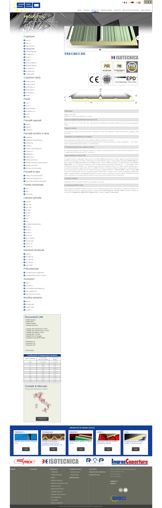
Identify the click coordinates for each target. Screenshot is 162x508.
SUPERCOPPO (30, 74)
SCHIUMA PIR (75, 474)
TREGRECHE (53, 22)
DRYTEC (28, 227)
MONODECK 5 (30, 90)
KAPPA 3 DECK (30, 81)
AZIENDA (86, 10)
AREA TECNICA (146, 10)
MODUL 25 (29, 246)
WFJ (27, 191)
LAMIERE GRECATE (56, 491)
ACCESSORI (54, 500)
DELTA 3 (28, 40)
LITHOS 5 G (29, 151)
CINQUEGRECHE (31, 51)
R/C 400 (28, 213)
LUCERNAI (29, 286)
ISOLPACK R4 (30, 46)
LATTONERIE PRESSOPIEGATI (35, 288)
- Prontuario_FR (30, 345)
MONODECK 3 (30, 87)
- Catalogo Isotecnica (31, 325)
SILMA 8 (28, 232)
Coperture (29, 36)
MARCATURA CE (75, 472)
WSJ (27, 189)
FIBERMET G (30, 154)
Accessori (29, 279)
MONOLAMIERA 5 (31, 65)
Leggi (25, 449)
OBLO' (28, 283)
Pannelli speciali (32, 120)
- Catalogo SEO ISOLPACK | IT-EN (36, 329)
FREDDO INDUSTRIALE (57, 488)
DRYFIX (28, 127)
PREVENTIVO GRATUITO (130, 10)
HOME (79, 10)
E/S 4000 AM (29, 257)
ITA (146, 2)
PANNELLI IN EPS (56, 486)
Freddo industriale (33, 184)
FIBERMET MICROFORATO (34, 140)
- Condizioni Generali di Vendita (35, 338)
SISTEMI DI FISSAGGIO (33, 294)
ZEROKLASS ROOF (31, 165)
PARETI (53, 477)
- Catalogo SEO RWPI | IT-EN (34, 332)
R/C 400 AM (29, 262)
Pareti (27, 99)
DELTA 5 (28, 43)
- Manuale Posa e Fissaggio (33, 336)
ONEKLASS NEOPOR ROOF (34, 175)
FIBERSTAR (29, 143)
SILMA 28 (29, 235)
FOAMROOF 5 (30, 54)
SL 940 (28, 216)
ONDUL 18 (29, 244)
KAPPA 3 (28, 57)
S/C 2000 (28, 210)
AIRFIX (28, 124)
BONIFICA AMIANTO (57, 503)
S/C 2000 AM (29, 259)
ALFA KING (29, 194)
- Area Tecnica (29, 350)
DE (131, 2)
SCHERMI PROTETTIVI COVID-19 (36, 275)
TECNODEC (29, 265)
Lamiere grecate (33, 197)
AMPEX (28, 254)
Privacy (115, 481)
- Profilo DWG (29, 321)
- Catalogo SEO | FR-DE (32, 334)
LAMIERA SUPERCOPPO (33, 224)
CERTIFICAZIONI (106, 10)
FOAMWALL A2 (30, 111)
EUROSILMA (30, 241)
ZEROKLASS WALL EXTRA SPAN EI (37, 162)
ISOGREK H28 (30, 71)
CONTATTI (117, 10)
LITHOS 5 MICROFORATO (34, 148)
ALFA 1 (28, 103)
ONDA (28, 117)
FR (124, 2)
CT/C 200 (28, 204)
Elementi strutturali (34, 250)
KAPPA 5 (28, 60)
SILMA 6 (28, 230)
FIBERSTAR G (30, 157)
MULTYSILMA (30, 238)
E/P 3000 (28, 202)
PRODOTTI (95, 10)
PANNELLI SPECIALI (57, 480)
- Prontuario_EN (30, 343)
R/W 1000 (28, 207)
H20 (27, 221)
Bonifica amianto (33, 297)
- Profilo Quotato (30, 320)
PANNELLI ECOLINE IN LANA (59, 483)
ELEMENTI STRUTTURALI (58, 494)
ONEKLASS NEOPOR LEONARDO (36, 181)
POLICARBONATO (31, 291)
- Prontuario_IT (30, 341)
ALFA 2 (28, 106)
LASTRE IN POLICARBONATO (35, 272)
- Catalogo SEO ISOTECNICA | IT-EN (37, 330)
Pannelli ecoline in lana (36, 133)
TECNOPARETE (30, 108)
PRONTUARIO (75, 477)
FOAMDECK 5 (30, 68)
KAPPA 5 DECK (30, 84)
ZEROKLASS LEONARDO (33, 168)
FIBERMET (29, 137)
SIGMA (28, 95)
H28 (27, 218)
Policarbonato (31, 268)
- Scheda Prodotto (30, 323)
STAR (27, 114)
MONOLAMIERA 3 (31, 63)
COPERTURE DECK (56, 474)
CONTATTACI (42, 419)
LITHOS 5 (29, 146)
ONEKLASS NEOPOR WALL (34, 178)
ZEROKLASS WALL (32, 160)
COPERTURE (42, 22)
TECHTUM (29, 130)
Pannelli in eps (32, 171)
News (114, 483)
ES (138, 2)
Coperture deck (32, 77)
